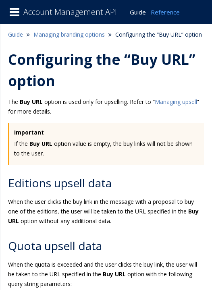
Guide (138, 12)
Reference (165, 12)
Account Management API (70, 11)
